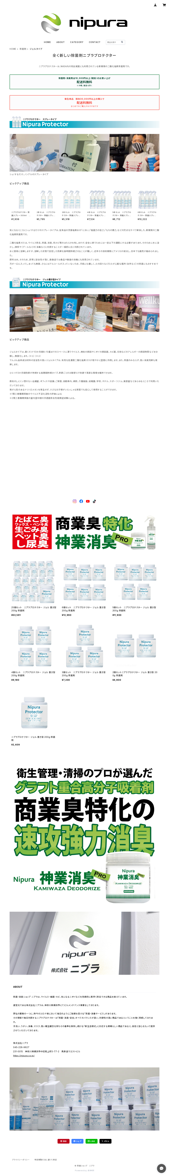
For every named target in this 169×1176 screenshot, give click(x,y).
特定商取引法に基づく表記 (45, 1160)
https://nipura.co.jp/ (24, 1055)
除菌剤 (23, 49)
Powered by (84, 1170)
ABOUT (60, 42)
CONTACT (95, 42)
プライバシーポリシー (21, 1160)
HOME (47, 42)
